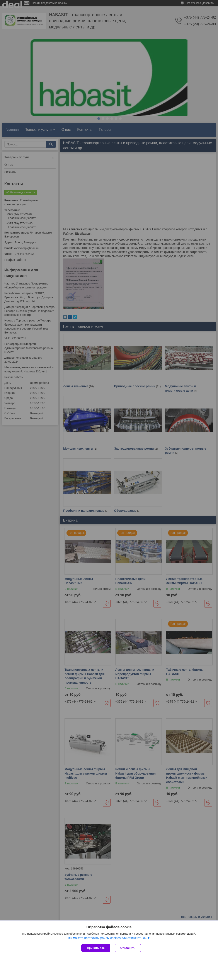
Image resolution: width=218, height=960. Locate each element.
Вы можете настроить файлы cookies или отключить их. (107, 938)
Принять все (96, 948)
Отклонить (127, 948)
